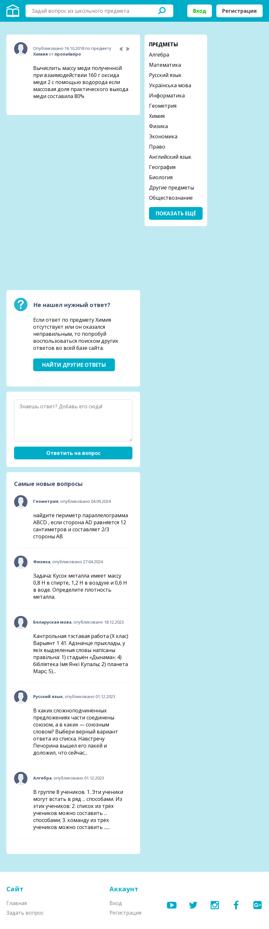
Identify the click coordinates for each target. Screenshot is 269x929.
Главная (16, 903)
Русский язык (165, 75)
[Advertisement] (54, 160)
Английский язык (170, 156)
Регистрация (239, 10)
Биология (161, 177)
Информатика (167, 95)
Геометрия (162, 105)
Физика (158, 126)
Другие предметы (171, 187)
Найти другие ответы (74, 364)
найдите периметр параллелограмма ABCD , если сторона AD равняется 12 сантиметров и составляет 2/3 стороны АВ (80, 526)
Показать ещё (176, 213)
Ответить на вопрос (73, 453)
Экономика (163, 136)
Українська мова (170, 85)
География (162, 167)
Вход (199, 10)
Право (157, 146)
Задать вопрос (25, 912)
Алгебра (159, 54)
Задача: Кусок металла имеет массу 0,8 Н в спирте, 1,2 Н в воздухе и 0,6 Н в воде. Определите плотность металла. (80, 586)
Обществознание (171, 197)
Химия (157, 115)
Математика (165, 64)
